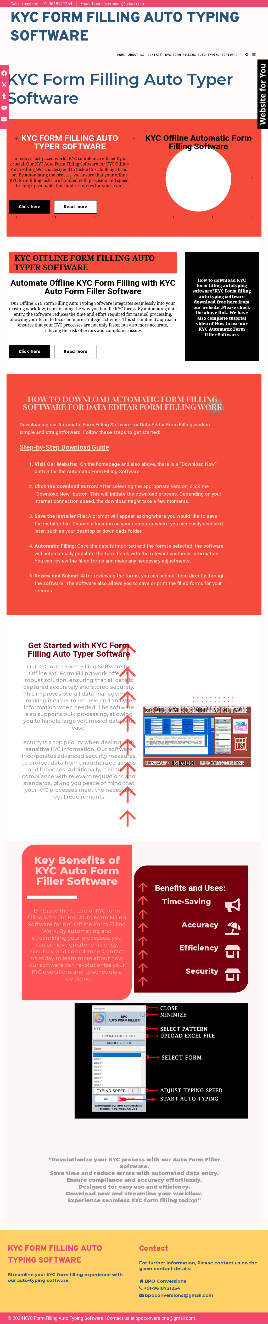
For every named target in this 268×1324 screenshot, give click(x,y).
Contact (154, 55)
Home (121, 55)
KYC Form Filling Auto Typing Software (204, 55)
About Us (136, 55)
